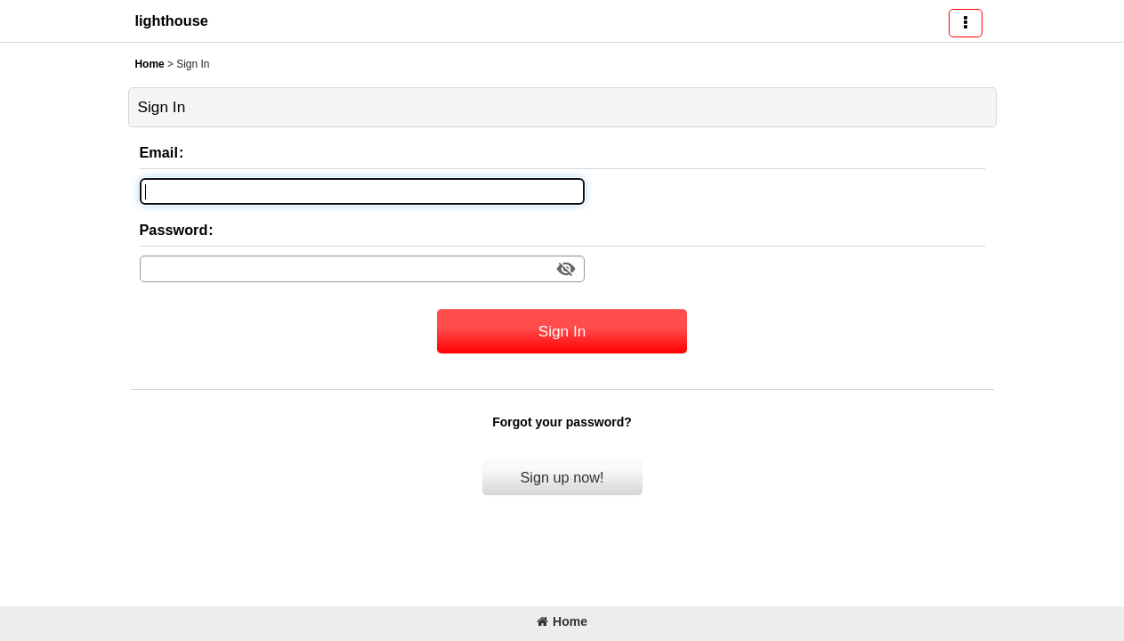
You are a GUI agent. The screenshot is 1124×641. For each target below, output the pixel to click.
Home (562, 621)
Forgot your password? (562, 422)
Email (159, 152)
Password (174, 230)
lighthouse (171, 20)
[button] (965, 23)
